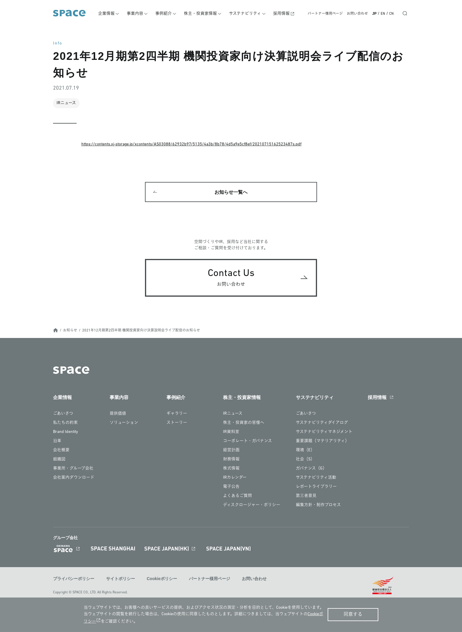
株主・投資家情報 (202, 14)
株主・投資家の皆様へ (243, 424)
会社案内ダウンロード (73, 479)
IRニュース (232, 415)
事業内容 (137, 14)
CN (391, 14)
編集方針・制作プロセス (318, 506)
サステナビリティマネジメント (324, 433)
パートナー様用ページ (325, 14)
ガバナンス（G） (311, 469)
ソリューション (124, 424)
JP (374, 14)
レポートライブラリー (316, 488)
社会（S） (305, 460)
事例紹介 (166, 14)
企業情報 (109, 14)
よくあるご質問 (237, 497)
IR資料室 (231, 433)
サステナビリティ (246, 14)
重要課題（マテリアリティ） (322, 442)
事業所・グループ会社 (73, 469)
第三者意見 (306, 497)
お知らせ (70, 331)
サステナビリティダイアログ (322, 424)
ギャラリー (176, 415)
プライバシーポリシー (73, 579)
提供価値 (118, 415)
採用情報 (282, 14)
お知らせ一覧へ (231, 192)
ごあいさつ (63, 415)
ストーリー (176, 424)
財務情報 (231, 460)
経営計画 (231, 451)
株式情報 (231, 469)
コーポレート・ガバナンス (247, 442)
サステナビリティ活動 (316, 479)
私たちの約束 (65, 424)
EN (383, 14)
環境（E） (305, 451)
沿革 (57, 442)
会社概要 (61, 451)
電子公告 (231, 488)
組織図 (59, 460)
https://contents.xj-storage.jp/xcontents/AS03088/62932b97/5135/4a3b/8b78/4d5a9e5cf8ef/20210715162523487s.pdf (191, 144)
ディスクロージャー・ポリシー (251, 506)
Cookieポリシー (162, 579)
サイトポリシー (120, 579)
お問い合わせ (357, 14)
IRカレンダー (235, 479)
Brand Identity (65, 433)
